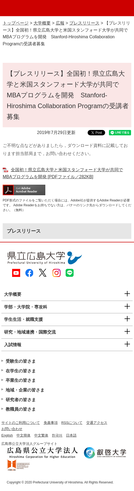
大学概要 (42, 23)
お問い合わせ (11, 429)
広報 (60, 23)
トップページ (16, 23)
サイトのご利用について (20, 423)
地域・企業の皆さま (25, 390)
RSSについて (72, 423)
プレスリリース (84, 23)
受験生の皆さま (21, 361)
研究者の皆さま (21, 399)
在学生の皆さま (21, 371)
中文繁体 (41, 435)
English (7, 435)
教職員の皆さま (21, 409)
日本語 (71, 435)
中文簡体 (23, 435)
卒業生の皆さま (21, 380)
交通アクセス (96, 423)
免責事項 (51, 423)
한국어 (57, 435)
